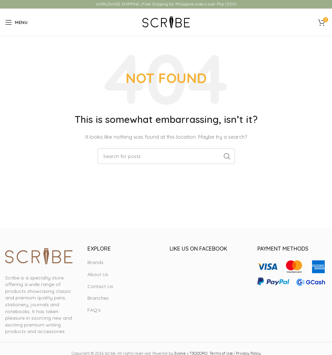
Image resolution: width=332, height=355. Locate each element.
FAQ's (94, 310)
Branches (98, 298)
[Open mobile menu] (16, 22)
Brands (95, 262)
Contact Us (100, 286)
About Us (97, 274)
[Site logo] (166, 22)
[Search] (166, 156)
